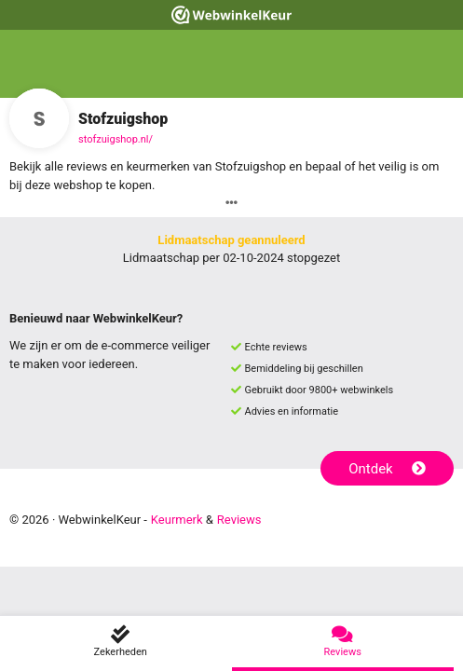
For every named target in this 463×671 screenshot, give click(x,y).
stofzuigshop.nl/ (115, 139)
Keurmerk (177, 520)
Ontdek (387, 468)
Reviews (239, 520)
